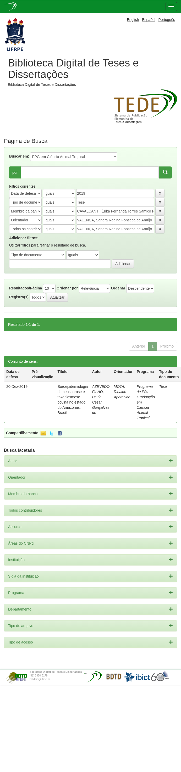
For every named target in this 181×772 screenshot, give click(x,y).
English (133, 20)
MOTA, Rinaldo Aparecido (122, 391)
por (15, 172)
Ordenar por (67, 288)
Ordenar (118, 288)
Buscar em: (19, 156)
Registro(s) (19, 297)
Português (166, 20)
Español (148, 20)
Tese (163, 386)
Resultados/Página (25, 288)
